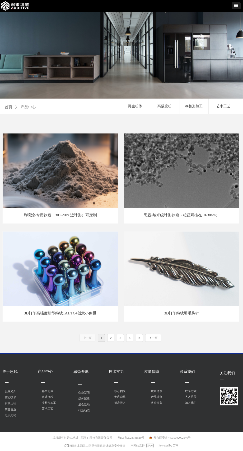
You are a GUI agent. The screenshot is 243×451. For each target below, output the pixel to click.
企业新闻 (84, 392)
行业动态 (84, 410)
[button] (236, 5)
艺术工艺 (223, 106)
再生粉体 (135, 106)
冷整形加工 (194, 106)
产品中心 (28, 107)
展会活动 (84, 404)
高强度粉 (164, 106)
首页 (8, 107)
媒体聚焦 (84, 398)
